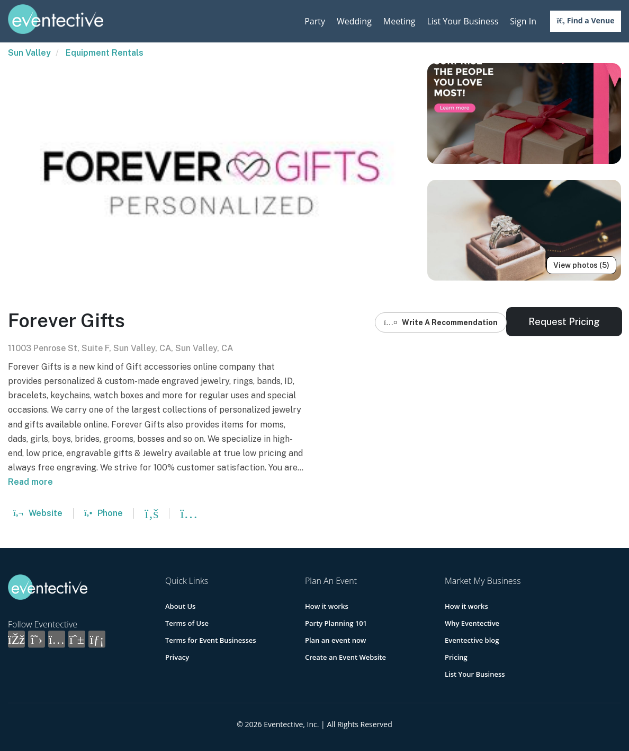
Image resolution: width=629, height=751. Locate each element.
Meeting (399, 21)
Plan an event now (335, 640)
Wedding (354, 21)
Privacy (177, 657)
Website (37, 513)
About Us (180, 606)
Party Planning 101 (336, 623)
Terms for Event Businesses (210, 640)
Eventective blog (472, 640)
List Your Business (462, 21)
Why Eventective (472, 623)
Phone (103, 513)
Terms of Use (187, 623)
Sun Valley (29, 53)
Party (314, 21)
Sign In (523, 21)
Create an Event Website (345, 657)
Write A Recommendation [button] (441, 322)
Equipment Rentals (104, 53)
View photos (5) (581, 265)
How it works (326, 606)
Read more (30, 482)
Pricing (456, 657)
